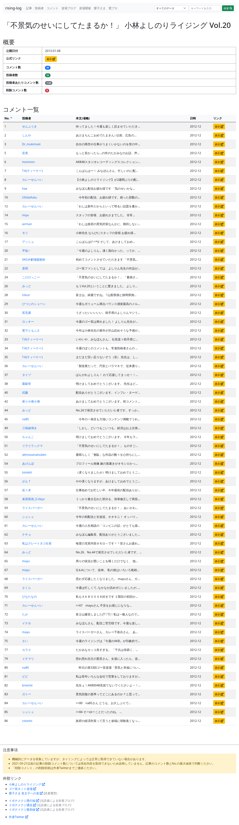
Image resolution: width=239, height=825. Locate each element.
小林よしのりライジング (27, 784)
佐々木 (26, 490)
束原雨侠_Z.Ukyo (33, 499)
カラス (26, 650)
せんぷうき (29, 126)
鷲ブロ (113, 8)
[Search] (205, 8)
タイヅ (26, 375)
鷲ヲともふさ (31, 330)
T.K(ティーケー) (32, 171)
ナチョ (26, 534)
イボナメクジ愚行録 (24, 801)
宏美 (25, 153)
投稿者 (39, 8)
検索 (228, 8)
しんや (26, 135)
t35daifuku (29, 197)
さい (25, 641)
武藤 (25, 393)
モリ (25, 233)
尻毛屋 (26, 313)
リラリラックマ (32, 446)
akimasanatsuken (34, 455)
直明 (25, 268)
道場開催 (85, 8)
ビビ (25, 676)
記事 (29, 8)
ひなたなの (29, 597)
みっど (26, 286)
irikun (26, 295)
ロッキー (28, 322)
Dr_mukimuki (31, 144)
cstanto (27, 721)
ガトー (26, 694)
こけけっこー (31, 277)
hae (24, 188)
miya (25, 215)
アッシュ (28, 242)
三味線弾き (29, 428)
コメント (52, 8)
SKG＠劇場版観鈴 (33, 259)
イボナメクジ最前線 (24, 809)
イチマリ (28, 659)
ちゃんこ (28, 437)
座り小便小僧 (31, 401)
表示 (51, 59)
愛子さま (100, 8)
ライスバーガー (32, 508)
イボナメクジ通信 (22, 805)
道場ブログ (68, 8)
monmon (28, 162)
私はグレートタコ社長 (37, 543)
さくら (26, 588)
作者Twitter (18, 817)
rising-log (13, 8)
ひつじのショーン (34, 304)
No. (8, 118)
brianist (27, 685)
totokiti (27, 472)
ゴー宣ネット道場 (22, 789)
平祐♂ (26, 251)
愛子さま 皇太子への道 (26, 793)
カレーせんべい (32, 180)
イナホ (26, 623)
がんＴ (26, 481)
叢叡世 (26, 384)
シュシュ (28, 517)
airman (27, 224)
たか (25, 614)
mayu (26, 561)
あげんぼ (28, 463)
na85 (25, 419)
